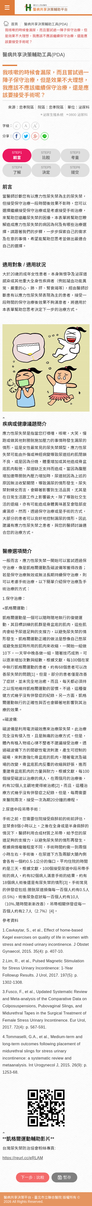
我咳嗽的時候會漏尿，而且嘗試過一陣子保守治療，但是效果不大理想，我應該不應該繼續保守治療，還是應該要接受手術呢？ (46, 36)
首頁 (14, 24)
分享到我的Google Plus (35, 136)
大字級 (35, 126)
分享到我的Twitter (26, 136)
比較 (45, 155)
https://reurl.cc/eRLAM (22, 1158)
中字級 (26, 126)
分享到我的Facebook (17, 136)
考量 (75, 155)
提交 (75, 170)
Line (45, 136)
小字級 (17, 126)
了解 (16, 170)
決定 (45, 170)
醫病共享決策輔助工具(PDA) (46, 24)
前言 (16, 155)
